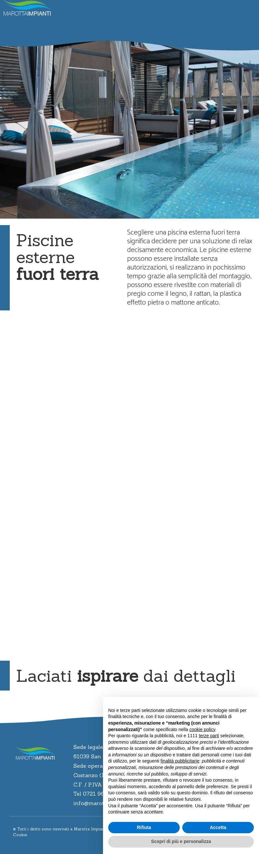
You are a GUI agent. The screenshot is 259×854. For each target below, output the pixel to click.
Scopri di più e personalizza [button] (181, 841)
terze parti (209, 735)
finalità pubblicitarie (180, 761)
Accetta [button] (218, 827)
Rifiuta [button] (144, 827)
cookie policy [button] (202, 729)
